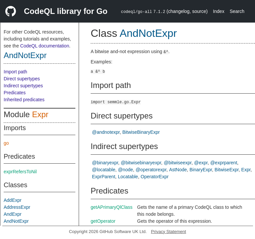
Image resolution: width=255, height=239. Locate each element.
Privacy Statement (168, 231)
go (6, 143)
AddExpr (13, 200)
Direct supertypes (22, 78)
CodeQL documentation (44, 45)
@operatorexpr (150, 169)
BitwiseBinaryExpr (141, 132)
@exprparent (223, 162)
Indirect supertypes (23, 85)
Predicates (15, 92)
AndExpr (13, 214)
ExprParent (103, 176)
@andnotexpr (106, 132)
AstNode (178, 169)
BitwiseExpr (226, 169)
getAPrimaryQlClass (111, 207)
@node (125, 169)
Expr (40, 114)
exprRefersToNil (20, 171)
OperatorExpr (155, 176)
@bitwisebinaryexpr (141, 162)
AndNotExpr (25, 55)
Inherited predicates (24, 99)
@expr (201, 162)
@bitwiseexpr (177, 162)
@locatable (103, 169)
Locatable (128, 176)
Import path (15, 71)
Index (218, 11)
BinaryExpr (201, 169)
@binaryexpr (105, 162)
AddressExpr (17, 207)
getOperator (103, 221)
